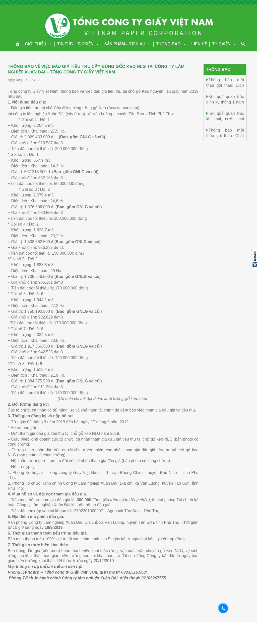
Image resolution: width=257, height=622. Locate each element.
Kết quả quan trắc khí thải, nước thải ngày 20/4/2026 (225, 118)
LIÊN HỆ (199, 44)
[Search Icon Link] (243, 43)
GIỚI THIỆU (38, 44)
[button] (49, 44)
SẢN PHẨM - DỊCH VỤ (127, 44)
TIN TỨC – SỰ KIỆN (78, 44)
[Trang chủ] (17, 44)
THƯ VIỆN (224, 44)
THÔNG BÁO (171, 44)
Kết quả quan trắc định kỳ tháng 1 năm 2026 (225, 101)
